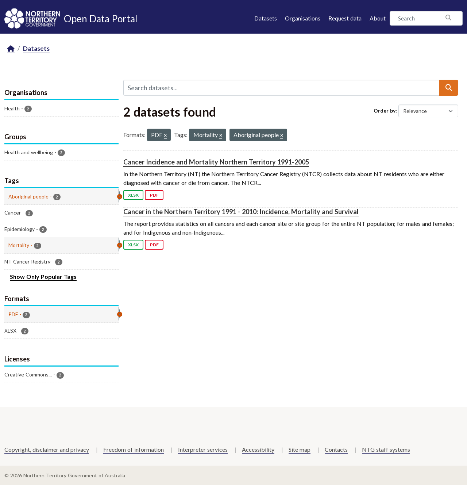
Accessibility (258, 449)
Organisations (302, 18)
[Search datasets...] (281, 88)
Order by (384, 110)
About (378, 18)
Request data (345, 18)
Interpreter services (203, 449)
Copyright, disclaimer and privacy (46, 449)
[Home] (11, 49)
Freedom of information (133, 449)
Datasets (265, 18)
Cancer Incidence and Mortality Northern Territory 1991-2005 (216, 162)
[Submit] (448, 88)
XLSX (133, 195)
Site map (299, 449)
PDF (154, 195)
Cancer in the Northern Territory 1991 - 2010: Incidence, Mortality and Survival (241, 212)
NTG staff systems (386, 449)
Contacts (336, 449)
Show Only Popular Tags (43, 276)
